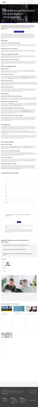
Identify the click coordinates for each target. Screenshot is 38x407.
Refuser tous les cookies (32, 392)
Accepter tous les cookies (32, 390)
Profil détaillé (4, 271)
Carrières (27, 3)
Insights (24, 3)
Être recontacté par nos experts (19, 31)
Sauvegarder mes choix (33, 400)
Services (21, 3)
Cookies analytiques (14, 398)
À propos (31, 3)
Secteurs (18, 3)
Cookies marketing (23, 398)
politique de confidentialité (5, 393)
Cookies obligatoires (5, 398)
